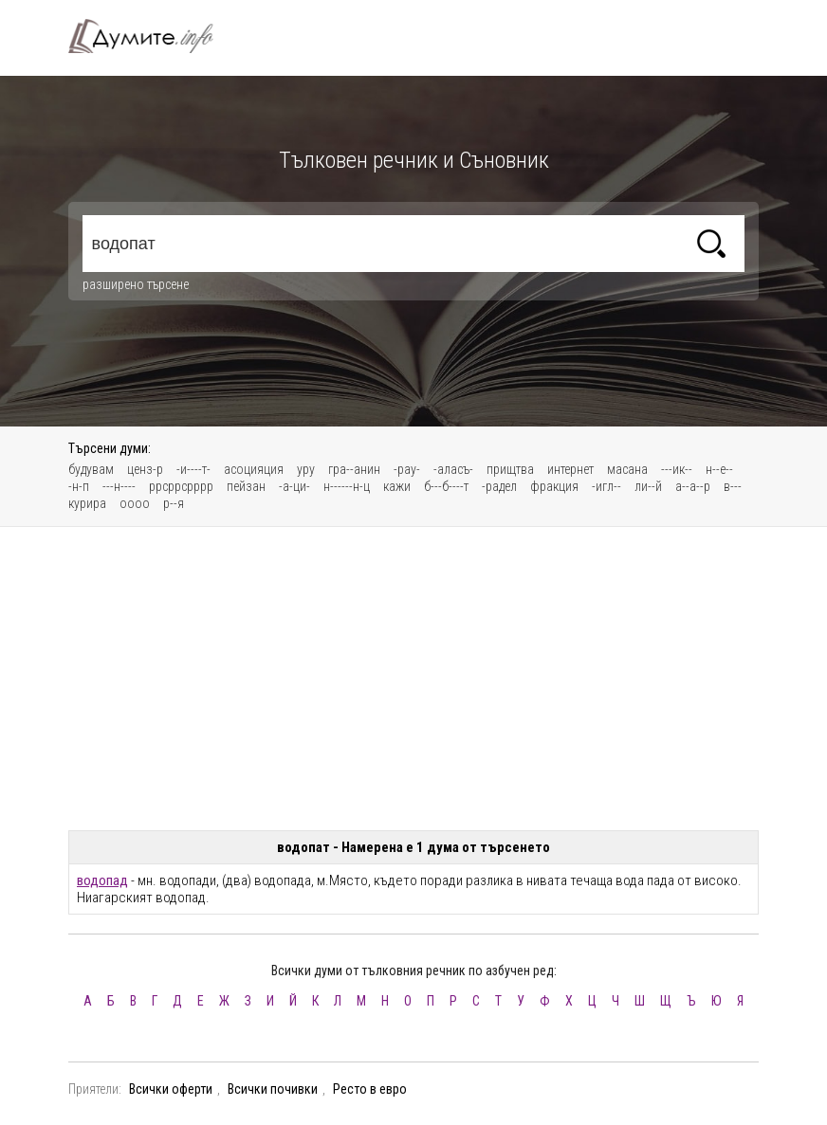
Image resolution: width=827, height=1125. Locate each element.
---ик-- (676, 469)
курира (87, 503)
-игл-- (606, 486)
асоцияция (254, 469)
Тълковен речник (151, 36)
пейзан (246, 486)
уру (306, 469)
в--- (733, 486)
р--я (173, 503)
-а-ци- (294, 486)
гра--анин (354, 469)
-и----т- (193, 469)
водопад (102, 880)
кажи (397, 486)
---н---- (119, 486)
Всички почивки (273, 1089)
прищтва (510, 469)
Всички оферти (170, 1089)
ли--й (648, 486)
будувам (91, 469)
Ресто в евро (370, 1089)
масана (627, 469)
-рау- (407, 469)
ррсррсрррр (181, 486)
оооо (134, 503)
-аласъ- (453, 469)
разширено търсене (136, 284)
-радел (499, 486)
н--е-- (719, 469)
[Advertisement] (413, 678)
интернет (570, 469)
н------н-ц (346, 486)
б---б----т (446, 486)
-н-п (78, 486)
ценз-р (145, 469)
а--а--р (692, 486)
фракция (554, 486)
